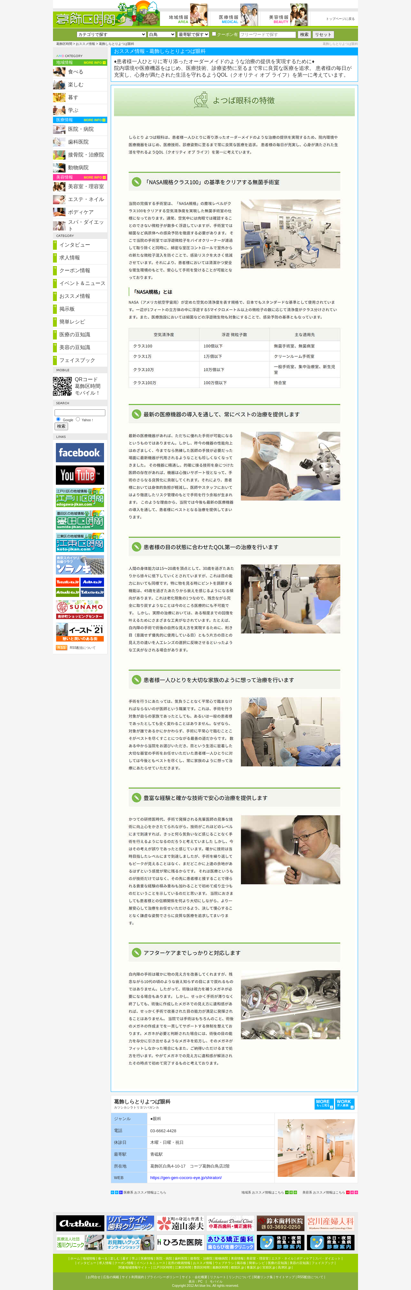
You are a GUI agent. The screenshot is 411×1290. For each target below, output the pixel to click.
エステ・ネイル (86, 199)
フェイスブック (77, 360)
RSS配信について (83, 647)
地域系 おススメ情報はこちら (262, 1192)
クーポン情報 (74, 270)
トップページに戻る (340, 19)
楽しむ (75, 84)
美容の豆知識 (74, 347)
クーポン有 (225, 34)
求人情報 (69, 257)
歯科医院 (78, 142)
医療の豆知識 (74, 334)
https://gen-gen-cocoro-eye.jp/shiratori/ (186, 1177)
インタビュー (74, 244)
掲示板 (67, 309)
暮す (73, 97)
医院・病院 (81, 129)
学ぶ (73, 110)
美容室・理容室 (86, 186)
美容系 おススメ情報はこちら (323, 1192)
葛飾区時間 (64, 44)
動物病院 (78, 167)
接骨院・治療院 (86, 154)
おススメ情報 (85, 44)
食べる (75, 71)
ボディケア (81, 212)
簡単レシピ (72, 321)
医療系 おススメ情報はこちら (145, 1192)
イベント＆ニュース (82, 283)
